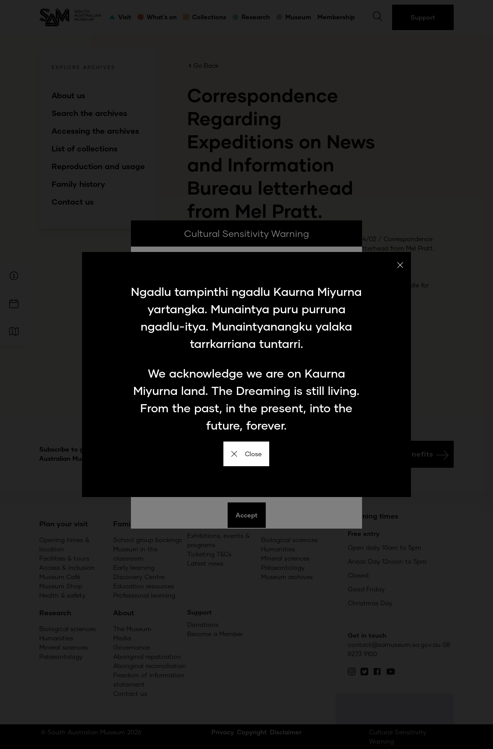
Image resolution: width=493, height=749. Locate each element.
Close (246, 453)
